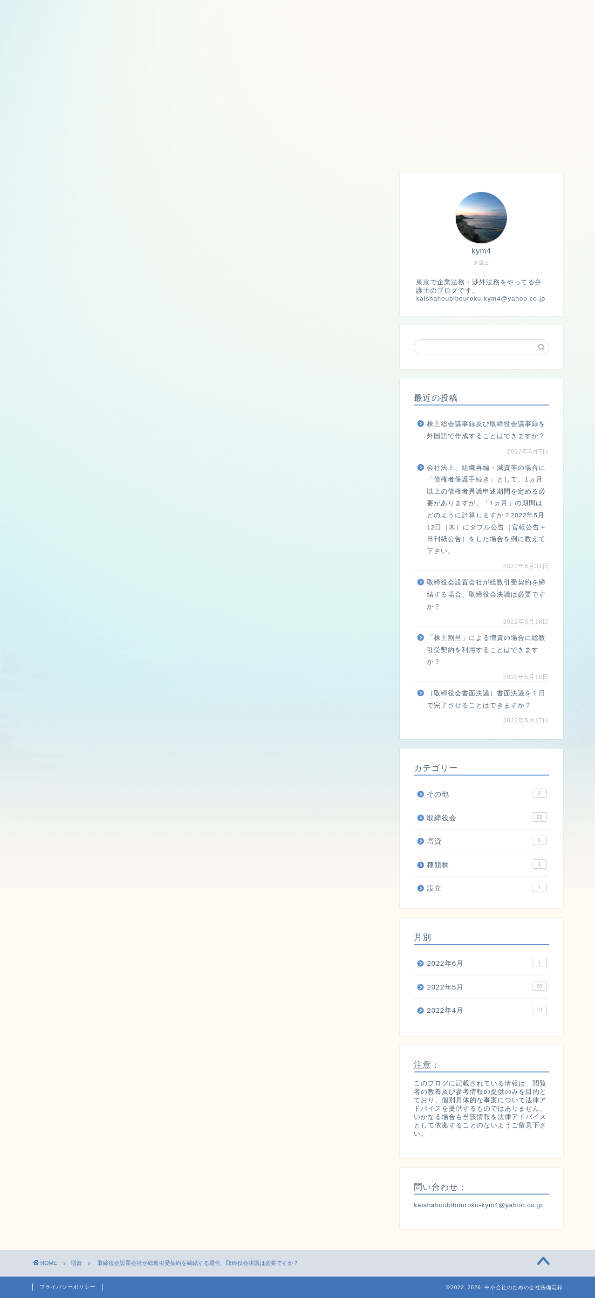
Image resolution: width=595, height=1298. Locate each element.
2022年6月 (486, 962)
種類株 (216, 148)
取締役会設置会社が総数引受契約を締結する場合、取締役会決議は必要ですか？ (486, 594)
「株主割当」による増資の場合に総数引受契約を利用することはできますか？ (486, 649)
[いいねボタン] (43, 678)
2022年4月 (486, 1009)
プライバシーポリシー (68, 1287)
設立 (264, 148)
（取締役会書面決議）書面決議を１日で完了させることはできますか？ (486, 699)
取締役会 (116, 148)
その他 (486, 793)
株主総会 (316, 148)
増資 (168, 148)
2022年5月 (486, 986)
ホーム (58, 148)
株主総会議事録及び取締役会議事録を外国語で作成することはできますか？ (486, 430)
